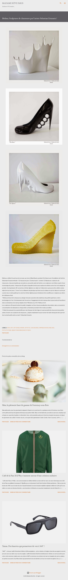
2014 (8, 327)
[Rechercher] (61, 3)
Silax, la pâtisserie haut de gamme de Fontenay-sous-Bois (25, 405)
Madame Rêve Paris (12, 3)
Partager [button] (5, 333)
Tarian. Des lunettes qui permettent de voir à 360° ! (23, 546)
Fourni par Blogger (34, 573)
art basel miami (18, 327)
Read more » (62, 421)
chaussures (35, 327)
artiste (27, 327)
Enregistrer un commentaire (10, 346)
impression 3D (44, 327)
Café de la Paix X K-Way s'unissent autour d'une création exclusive (29, 475)
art (11, 327)
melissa (51, 327)
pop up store (6, 330)
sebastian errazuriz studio (21, 330)
